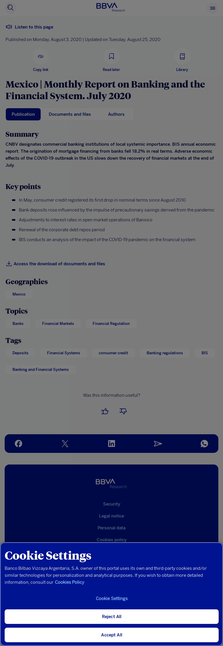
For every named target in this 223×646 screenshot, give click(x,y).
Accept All (111, 635)
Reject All (112, 616)
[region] (111, 594)
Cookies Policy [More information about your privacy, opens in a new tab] (69, 582)
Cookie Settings (112, 598)
